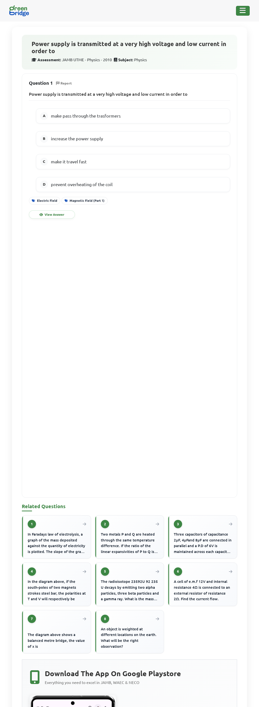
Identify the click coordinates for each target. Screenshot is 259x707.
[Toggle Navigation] (243, 11)
